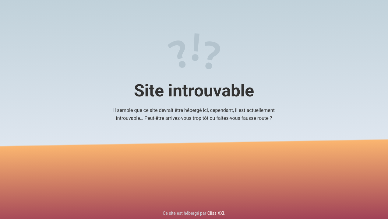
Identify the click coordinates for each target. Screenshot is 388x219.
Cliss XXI (215, 213)
